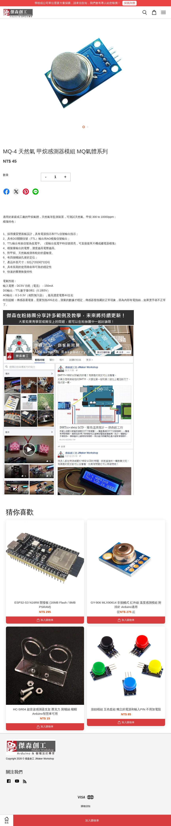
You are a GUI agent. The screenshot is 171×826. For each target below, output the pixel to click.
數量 (6, 174)
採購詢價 (129, 3)
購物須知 (85, 806)
